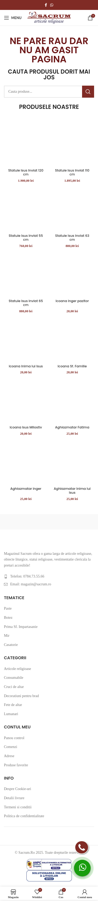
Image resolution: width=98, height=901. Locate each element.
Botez (8, 618)
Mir (6, 636)
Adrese (9, 756)
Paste (8, 608)
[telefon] (82, 847)
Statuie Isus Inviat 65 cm (26, 303)
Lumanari (11, 714)
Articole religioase (17, 669)
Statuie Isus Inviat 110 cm (72, 172)
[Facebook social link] (46, 5)
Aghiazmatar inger (25, 488)
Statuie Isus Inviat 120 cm (25, 172)
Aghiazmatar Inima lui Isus (72, 490)
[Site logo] (49, 17)
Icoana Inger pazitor (72, 301)
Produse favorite (16, 765)
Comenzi (10, 747)
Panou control (14, 738)
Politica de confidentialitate (24, 816)
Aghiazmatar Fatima (72, 427)
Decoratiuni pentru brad (21, 696)
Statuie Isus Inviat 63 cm (72, 237)
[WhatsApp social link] (52, 5)
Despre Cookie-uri (17, 789)
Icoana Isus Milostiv (26, 427)
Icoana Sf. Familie (72, 366)
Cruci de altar (14, 687)
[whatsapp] (82, 868)
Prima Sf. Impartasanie (21, 627)
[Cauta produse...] (49, 92)
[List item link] (49, 576)
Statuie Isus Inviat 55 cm (26, 237)
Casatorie (11, 645)
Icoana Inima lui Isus (26, 366)
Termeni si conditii (18, 807)
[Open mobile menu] (12, 18)
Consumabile (13, 678)
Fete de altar (13, 705)
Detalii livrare (14, 798)
